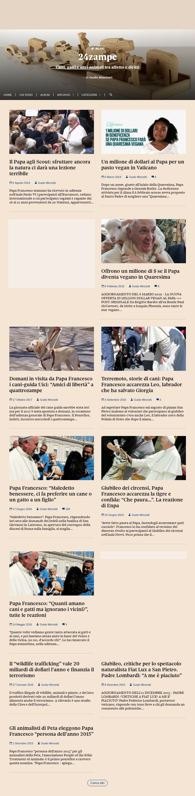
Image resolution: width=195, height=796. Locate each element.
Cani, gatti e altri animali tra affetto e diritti (97, 67)
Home (8, 94)
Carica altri (97, 783)
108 (66, 509)
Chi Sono (26, 94)
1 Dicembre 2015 (21, 743)
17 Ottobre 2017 (20, 399)
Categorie (89, 94)
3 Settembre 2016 (113, 399)
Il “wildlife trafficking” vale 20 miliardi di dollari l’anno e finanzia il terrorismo (51, 669)
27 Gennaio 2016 (21, 684)
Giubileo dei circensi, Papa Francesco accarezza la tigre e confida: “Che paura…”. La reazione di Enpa (142, 497)
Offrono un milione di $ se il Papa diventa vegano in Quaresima (140, 274)
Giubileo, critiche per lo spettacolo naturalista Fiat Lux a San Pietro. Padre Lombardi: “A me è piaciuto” (141, 669)
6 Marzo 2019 (111, 176)
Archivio (63, 94)
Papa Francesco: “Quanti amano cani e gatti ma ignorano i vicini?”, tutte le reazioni (48, 609)
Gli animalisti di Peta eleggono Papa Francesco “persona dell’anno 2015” (51, 731)
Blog (97, 48)
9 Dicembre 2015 (113, 684)
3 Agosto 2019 (19, 182)
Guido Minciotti (100, 77)
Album (45, 94)
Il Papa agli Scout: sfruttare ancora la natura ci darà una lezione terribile (49, 168)
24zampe (97, 56)
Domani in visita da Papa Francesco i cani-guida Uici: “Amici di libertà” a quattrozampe (51, 384)
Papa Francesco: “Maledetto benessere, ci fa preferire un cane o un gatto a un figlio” (50, 494)
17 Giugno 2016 (20, 509)
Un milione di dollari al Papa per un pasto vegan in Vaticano (142, 165)
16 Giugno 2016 (112, 514)
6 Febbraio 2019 (112, 286)
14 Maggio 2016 (20, 624)
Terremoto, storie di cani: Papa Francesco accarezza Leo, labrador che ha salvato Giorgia (141, 384)
